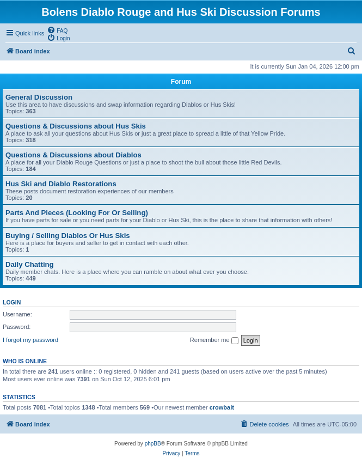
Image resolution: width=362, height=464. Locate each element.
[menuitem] (57, 30)
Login (12, 302)
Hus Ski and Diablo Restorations (60, 184)
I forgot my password (30, 340)
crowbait (222, 407)
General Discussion (38, 97)
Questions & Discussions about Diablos (73, 155)
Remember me (214, 340)
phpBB (153, 444)
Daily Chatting (29, 264)
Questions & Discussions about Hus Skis (75, 126)
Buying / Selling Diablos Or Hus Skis (67, 235)
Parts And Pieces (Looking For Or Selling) (76, 213)
